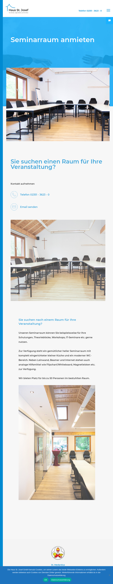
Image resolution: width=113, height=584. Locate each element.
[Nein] (109, 575)
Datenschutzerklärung (60, 580)
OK (45, 580)
